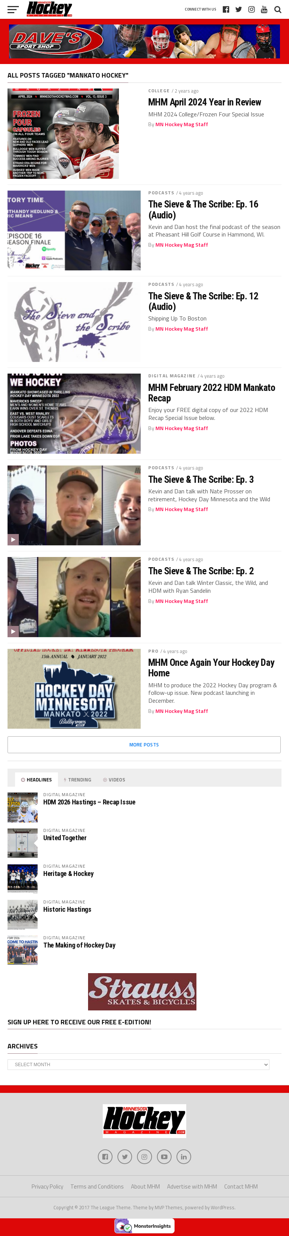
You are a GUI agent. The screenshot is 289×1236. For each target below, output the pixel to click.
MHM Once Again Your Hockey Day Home (211, 667)
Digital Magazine (172, 375)
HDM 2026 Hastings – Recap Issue (89, 802)
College (159, 90)
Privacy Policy (47, 1187)
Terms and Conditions (97, 1187)
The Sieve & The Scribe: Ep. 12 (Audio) (203, 301)
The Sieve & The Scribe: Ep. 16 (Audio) (203, 209)
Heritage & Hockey (68, 873)
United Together (64, 838)
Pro (153, 651)
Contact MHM (241, 1187)
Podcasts (161, 192)
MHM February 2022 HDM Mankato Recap (211, 392)
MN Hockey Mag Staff (181, 124)
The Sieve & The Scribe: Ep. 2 (201, 571)
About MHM (145, 1187)
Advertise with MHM (192, 1187)
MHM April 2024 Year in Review (204, 102)
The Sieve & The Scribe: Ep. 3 (201, 479)
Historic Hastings (67, 909)
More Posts (144, 744)
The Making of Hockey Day (79, 945)
